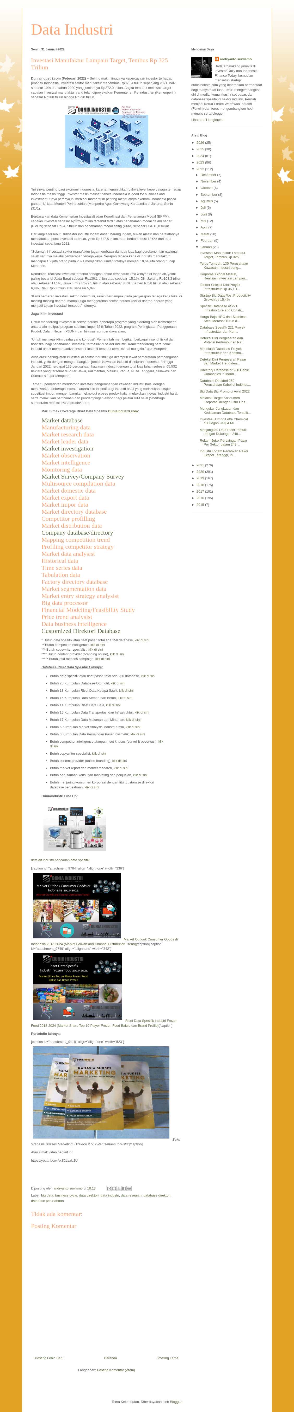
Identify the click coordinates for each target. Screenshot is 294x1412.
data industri (110, 1195)
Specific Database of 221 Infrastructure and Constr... (222, 308)
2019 (201, 478)
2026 (201, 143)
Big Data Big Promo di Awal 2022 (224, 391)
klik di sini (142, 640)
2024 (201, 156)
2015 (201, 505)
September (209, 195)
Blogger (175, 1402)
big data (47, 1195)
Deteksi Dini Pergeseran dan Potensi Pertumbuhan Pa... (222, 340)
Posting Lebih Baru (49, 1358)
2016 (201, 498)
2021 (201, 465)
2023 (201, 162)
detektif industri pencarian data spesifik (60, 860)
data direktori (89, 1195)
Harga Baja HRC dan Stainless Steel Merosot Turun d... (223, 319)
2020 (201, 472)
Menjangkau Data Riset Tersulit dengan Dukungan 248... (223, 432)
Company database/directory (77, 532)
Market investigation (67, 448)
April (205, 227)
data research (131, 1195)
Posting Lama (168, 1358)
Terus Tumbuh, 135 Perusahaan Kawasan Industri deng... (224, 266)
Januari (207, 247)
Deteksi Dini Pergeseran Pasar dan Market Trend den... (223, 361)
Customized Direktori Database (80, 630)
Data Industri (72, 29)
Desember (209, 175)
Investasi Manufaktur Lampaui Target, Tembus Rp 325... (222, 255)
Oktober (207, 188)
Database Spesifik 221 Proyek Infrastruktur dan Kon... (222, 329)
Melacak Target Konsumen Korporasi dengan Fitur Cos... (224, 400)
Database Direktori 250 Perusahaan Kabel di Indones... (225, 383)
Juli (204, 208)
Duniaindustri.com (123, 411)
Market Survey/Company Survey (82, 476)
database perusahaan (47, 1201)
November (209, 181)
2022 (201, 169)
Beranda (110, 1358)
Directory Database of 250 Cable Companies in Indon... (224, 372)
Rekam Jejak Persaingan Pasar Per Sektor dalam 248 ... (223, 443)
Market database (62, 420)
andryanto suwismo (236, 59)
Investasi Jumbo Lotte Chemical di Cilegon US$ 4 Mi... (224, 421)
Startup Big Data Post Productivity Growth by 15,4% (225, 297)
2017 (201, 491)
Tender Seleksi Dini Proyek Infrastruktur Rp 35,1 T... (220, 287)
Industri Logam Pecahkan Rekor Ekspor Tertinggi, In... (224, 453)
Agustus (207, 201)
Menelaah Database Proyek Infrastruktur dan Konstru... (222, 351)
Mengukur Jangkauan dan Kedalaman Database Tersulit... (225, 411)
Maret (205, 234)
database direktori (157, 1195)
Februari (207, 241)
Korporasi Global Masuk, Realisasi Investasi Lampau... (224, 276)
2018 (201, 485)
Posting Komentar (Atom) (116, 1370)
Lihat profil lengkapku (207, 120)
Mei (204, 221)
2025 (201, 149)
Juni (204, 214)
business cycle (66, 1195)
